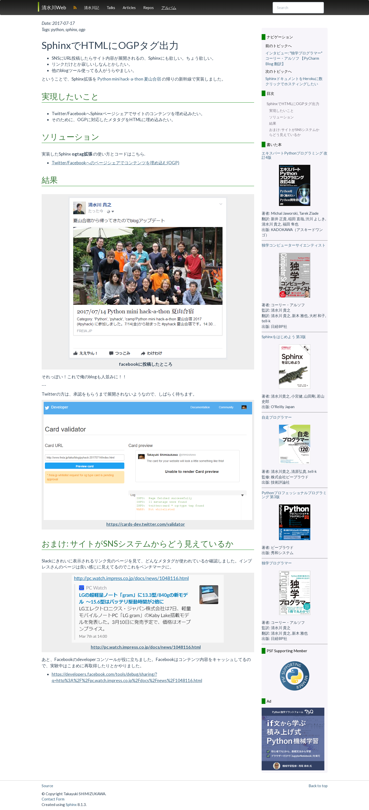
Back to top (318, 785)
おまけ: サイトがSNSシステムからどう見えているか (294, 132)
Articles (129, 7)
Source (47, 785)
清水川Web (54, 7)
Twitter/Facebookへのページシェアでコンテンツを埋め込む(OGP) (115, 162)
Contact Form (53, 799)
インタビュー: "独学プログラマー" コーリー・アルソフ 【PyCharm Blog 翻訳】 (293, 58)
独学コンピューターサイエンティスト (294, 245)
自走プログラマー (277, 417)
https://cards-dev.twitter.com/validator (145, 524)
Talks (111, 7)
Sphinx (71, 804)
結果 (272, 123)
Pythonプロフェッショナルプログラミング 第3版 (294, 494)
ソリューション (281, 117)
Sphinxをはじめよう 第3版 (284, 336)
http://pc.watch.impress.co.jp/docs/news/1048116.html (146, 647)
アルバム (168, 7)
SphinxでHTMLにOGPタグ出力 (293, 103)
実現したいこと (281, 111)
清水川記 (91, 7)
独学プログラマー (277, 563)
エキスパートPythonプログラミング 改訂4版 (294, 155)
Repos (148, 7)
